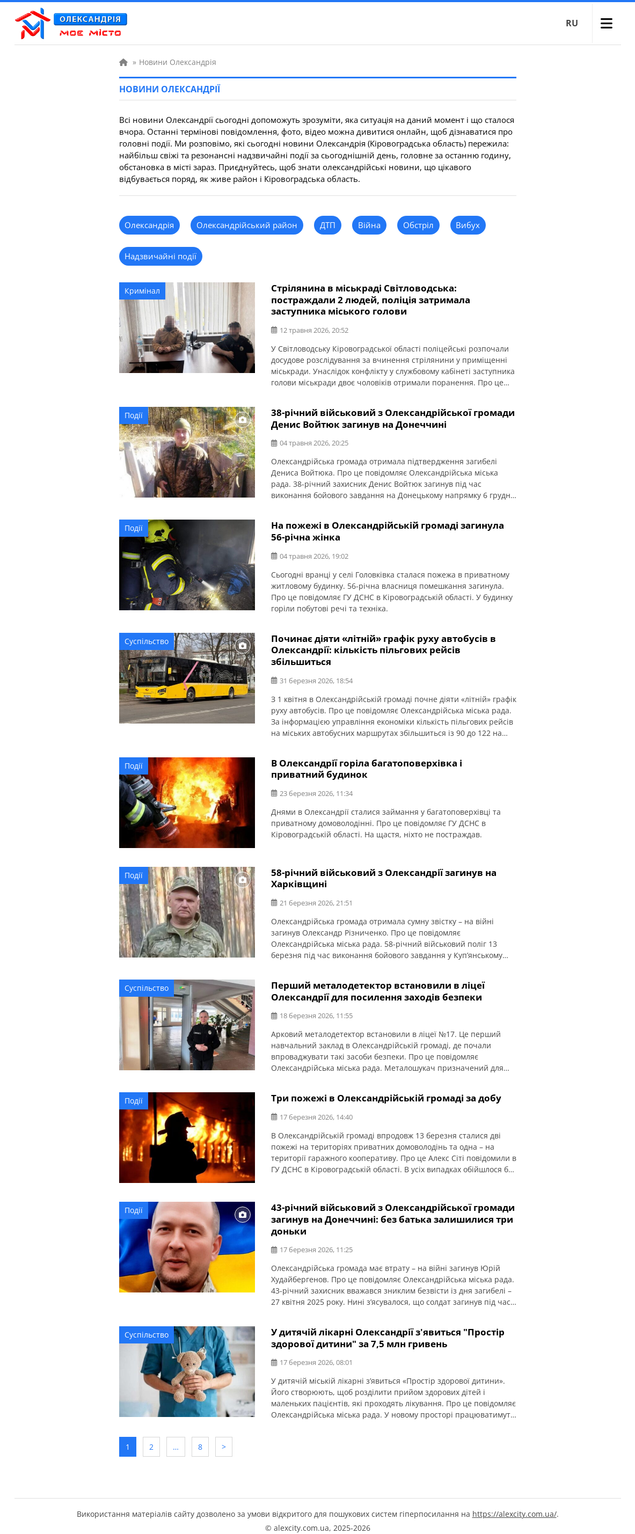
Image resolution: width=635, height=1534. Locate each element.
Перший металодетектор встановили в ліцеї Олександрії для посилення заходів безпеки (378, 986)
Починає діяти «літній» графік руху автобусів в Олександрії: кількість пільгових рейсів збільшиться (383, 647)
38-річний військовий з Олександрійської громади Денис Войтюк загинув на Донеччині (393, 417)
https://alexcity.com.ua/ (514, 1505)
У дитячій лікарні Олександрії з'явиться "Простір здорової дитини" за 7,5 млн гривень (388, 1331)
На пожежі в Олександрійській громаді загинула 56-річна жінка (387, 529)
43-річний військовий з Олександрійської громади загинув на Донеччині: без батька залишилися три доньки (393, 1213)
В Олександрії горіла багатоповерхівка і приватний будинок (366, 765)
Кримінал (142, 291)
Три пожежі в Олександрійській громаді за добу (386, 1093)
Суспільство (147, 638)
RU (572, 23)
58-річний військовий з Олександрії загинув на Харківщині (384, 874)
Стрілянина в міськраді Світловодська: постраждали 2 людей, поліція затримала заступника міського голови (370, 299)
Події (134, 414)
